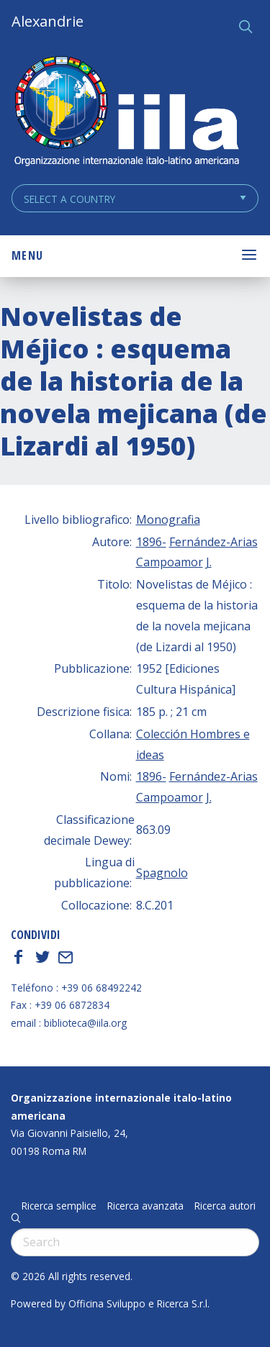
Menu (27, 255)
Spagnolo (162, 873)
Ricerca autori (225, 1206)
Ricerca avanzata (145, 1206)
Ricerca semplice (59, 1206)
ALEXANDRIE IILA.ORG (126, 112)
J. (209, 562)
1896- (151, 542)
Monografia (168, 519)
